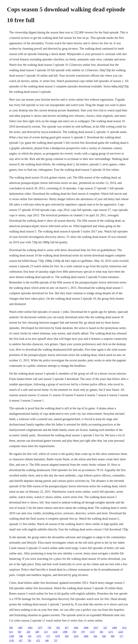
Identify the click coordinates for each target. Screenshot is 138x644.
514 (46, 632)
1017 (95, 627)
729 (49, 627)
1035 (76, 636)
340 (47, 640)
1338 (11, 636)
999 (112, 636)
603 (67, 636)
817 (67, 627)
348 (21, 636)
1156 (55, 632)
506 (104, 636)
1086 (86, 636)
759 (74, 632)
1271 (110, 632)
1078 (57, 636)
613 (11, 632)
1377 (40, 627)
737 (55, 640)
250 (28, 632)
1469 (114, 627)
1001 (76, 627)
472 (38, 640)
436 (95, 636)
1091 (30, 627)
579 (83, 632)
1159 (11, 640)
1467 (20, 627)
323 (105, 627)
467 (19, 632)
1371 (38, 636)
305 (101, 632)
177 (121, 636)
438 (37, 632)
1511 (124, 627)
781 (29, 640)
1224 (120, 632)
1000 (86, 627)
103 (29, 636)
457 (20, 640)
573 (48, 636)
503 (58, 627)
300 (11, 627)
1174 (92, 632)
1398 (64, 632)
